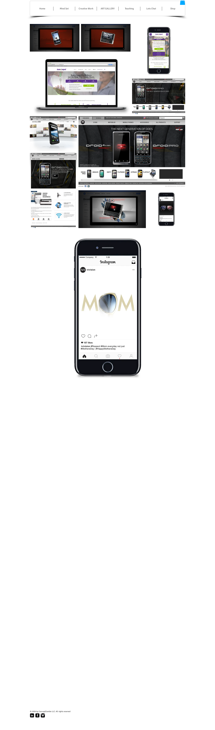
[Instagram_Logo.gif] (43, 715)
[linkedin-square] (32, 715)
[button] (86, 9)
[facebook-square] (37, 715)
